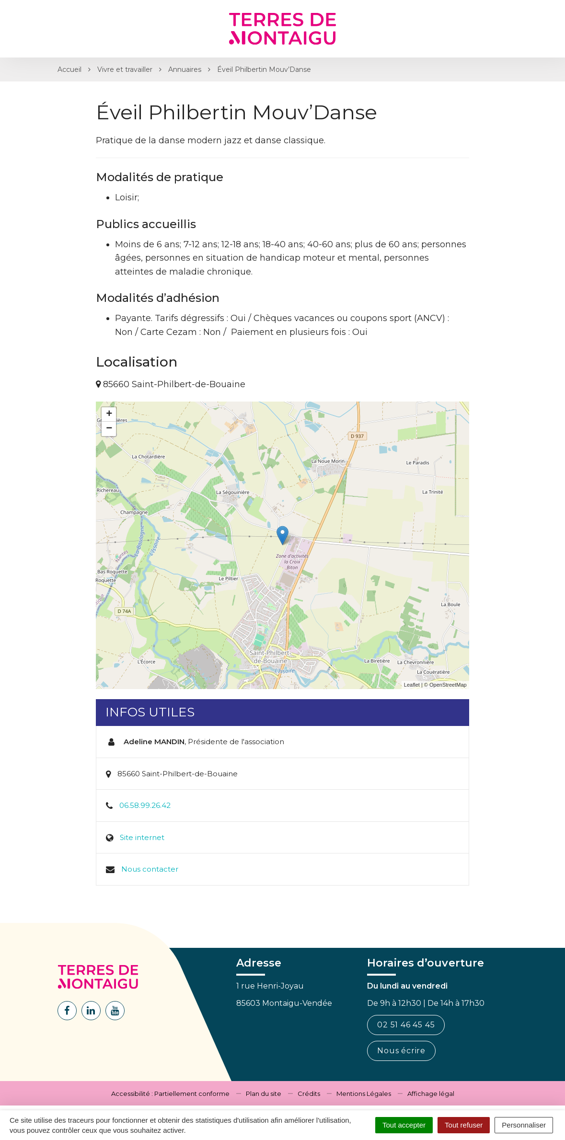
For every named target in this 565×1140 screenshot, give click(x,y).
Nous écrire (401, 1050)
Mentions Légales (363, 1093)
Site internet (142, 837)
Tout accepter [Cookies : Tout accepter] (404, 1125)
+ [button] (109, 414)
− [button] (109, 429)
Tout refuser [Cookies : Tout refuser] (464, 1125)
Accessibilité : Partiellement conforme (170, 1093)
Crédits (309, 1093)
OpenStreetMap (448, 685)
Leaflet (412, 685)
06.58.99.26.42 (145, 805)
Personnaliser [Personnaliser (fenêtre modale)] (524, 1125)
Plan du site (263, 1093)
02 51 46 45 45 (406, 1024)
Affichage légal (430, 1093)
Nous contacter (149, 869)
